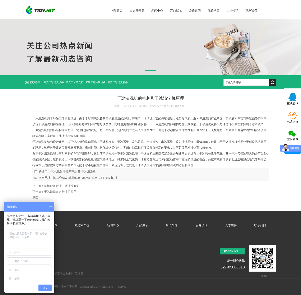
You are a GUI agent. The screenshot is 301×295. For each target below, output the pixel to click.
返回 (35, 197)
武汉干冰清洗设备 (54, 82)
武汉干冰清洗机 (74, 82)
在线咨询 (233, 251)
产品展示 (142, 225)
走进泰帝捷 (82, 225)
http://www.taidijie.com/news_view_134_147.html (85, 177)
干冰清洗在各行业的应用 (60, 191)
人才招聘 (231, 225)
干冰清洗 (56, 171)
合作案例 (171, 225)
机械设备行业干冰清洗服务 (61, 186)
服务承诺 (201, 225)
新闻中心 (113, 225)
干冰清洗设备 (71, 171)
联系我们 (260, 225)
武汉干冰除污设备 (95, 82)
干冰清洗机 (39, 118)
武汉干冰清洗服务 (118, 82)
